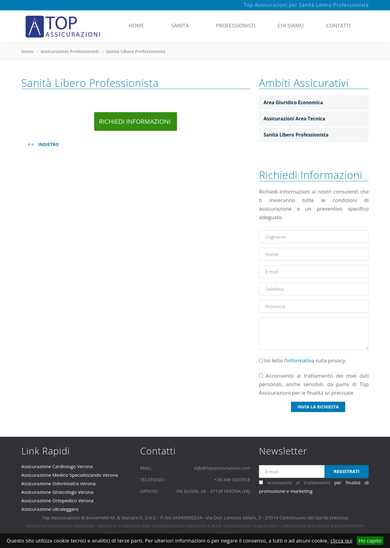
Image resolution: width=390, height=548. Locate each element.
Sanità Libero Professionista (296, 135)
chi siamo (291, 25)
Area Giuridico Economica (293, 102)
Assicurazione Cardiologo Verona (57, 466)
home (136, 25)
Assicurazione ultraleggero (50, 509)
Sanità (180, 25)
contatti (338, 25)
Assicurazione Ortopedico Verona (57, 500)
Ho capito (370, 540)
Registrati (347, 471)
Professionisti (236, 25)
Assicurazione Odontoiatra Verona (58, 483)
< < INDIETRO (43, 144)
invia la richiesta (318, 407)
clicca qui (342, 540)
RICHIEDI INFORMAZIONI (135, 121)
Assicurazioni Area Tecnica (294, 119)
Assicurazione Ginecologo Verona (57, 492)
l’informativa (299, 360)
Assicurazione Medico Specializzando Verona (69, 475)
